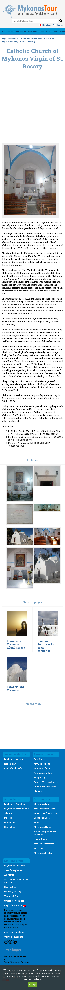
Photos (8, 817)
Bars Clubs (39, 759)
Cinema (38, 791)
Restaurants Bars (43, 772)
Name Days (40, 839)
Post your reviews (14, 932)
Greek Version (14, 900)
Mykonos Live (42, 763)
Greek (58, 24)
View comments (13, 936)
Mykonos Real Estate (46, 808)
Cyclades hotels (13, 768)
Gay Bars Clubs (42, 768)
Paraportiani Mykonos (15, 688)
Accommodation (8, 31)
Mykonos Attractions (16, 808)
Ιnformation (45, 31)
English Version (15, 905)
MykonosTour (59, 31)
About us (9, 874)
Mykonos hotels (13, 759)
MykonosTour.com (14, 865)
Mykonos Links (43, 852)
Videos (8, 813)
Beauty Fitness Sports (46, 782)
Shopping (39, 777)
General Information (45, 813)
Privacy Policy (12, 891)
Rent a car (10, 763)
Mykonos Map (42, 804)
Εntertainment (20, 31)
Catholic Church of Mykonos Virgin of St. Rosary (28, 40)
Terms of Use (11, 896)
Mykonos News (42, 826)
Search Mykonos (13, 870)
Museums (9, 822)
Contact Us (10, 886)
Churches (25, 38)
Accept (32, 984)
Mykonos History (44, 843)
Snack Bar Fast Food (45, 786)
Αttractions (32, 31)
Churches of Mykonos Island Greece (16, 644)
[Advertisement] (32, 92)
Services (38, 848)
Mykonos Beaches (14, 804)
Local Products (42, 817)
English (45, 24)
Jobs (36, 822)
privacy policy (32, 978)
